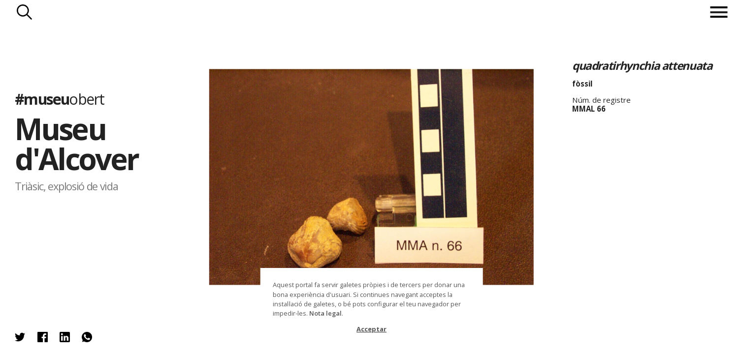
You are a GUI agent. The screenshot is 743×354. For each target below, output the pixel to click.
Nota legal (325, 313)
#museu (59, 99)
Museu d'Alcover (76, 144)
